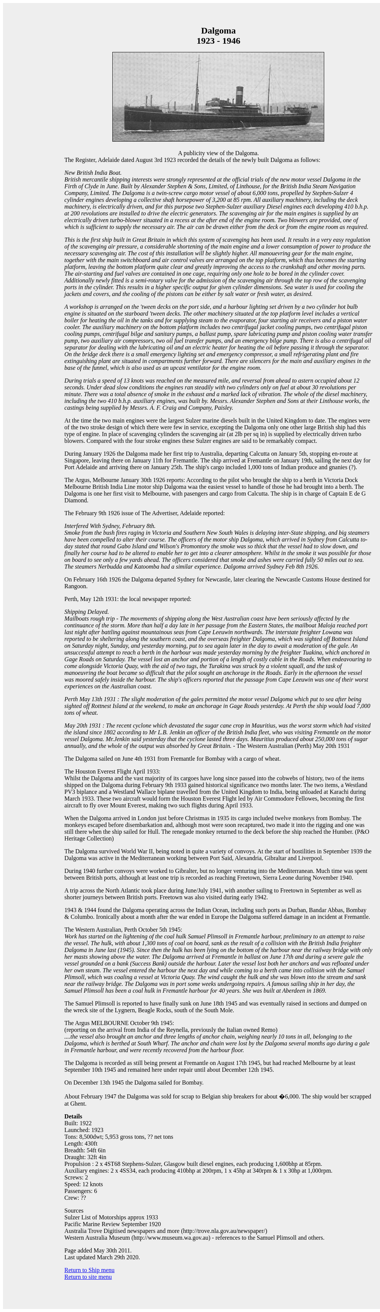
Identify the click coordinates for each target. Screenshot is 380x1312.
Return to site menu (88, 1277)
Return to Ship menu (89, 1270)
